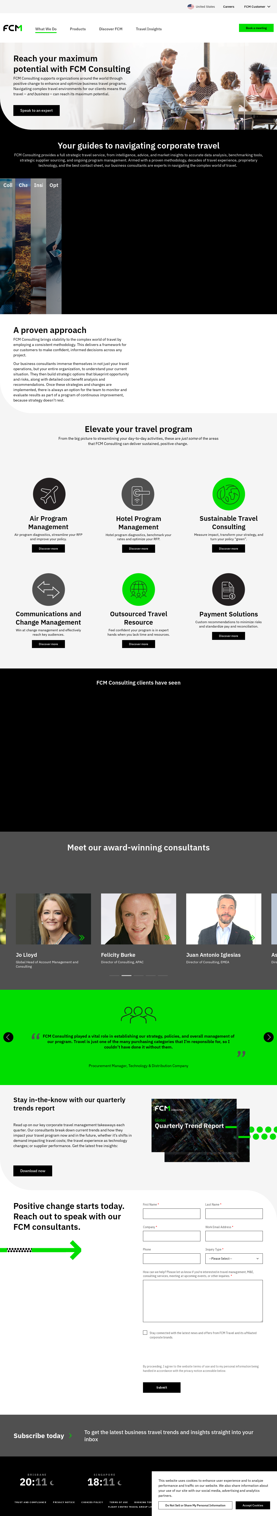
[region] (214, 1493)
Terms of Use (119, 1502)
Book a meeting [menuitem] (256, 28)
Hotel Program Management (138, 522)
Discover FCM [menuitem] (111, 29)
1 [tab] (114, 975)
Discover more (48, 548)
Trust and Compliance (30, 1502)
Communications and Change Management (48, 617)
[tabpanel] (138, 920)
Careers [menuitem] (228, 7)
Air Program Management (48, 522)
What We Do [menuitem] (46, 29)
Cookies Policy (92, 1502)
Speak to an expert (36, 110)
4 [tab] (151, 975)
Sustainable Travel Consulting (229, 522)
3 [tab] (139, 975)
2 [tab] (126, 975)
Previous (8, 1037)
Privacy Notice (64, 1502)
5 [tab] (163, 975)
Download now (32, 1170)
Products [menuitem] (78, 29)
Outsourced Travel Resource (138, 617)
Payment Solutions (228, 614)
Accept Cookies (253, 1505)
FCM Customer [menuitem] (254, 7)
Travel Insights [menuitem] (149, 29)
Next (269, 1037)
